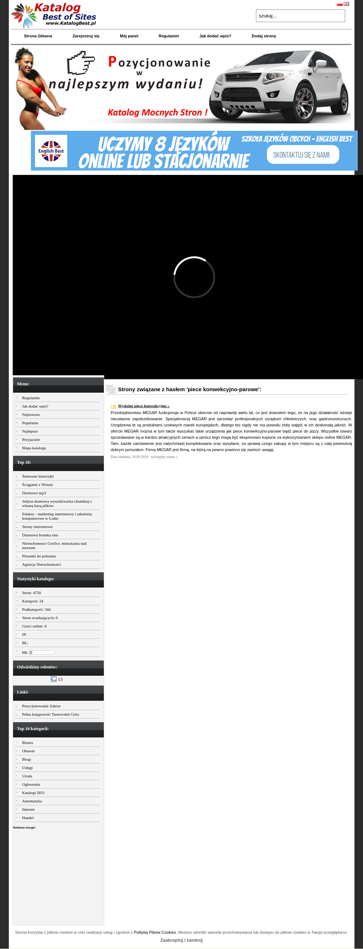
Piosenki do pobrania (39, 556)
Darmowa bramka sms (40, 535)
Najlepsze (30, 431)
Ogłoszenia (31, 784)
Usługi (27, 767)
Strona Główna (38, 36)
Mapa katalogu (34, 448)
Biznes (27, 742)
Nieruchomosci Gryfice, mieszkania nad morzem (54, 545)
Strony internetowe (37, 526)
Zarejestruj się (86, 36)
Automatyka (32, 801)
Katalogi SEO (33, 792)
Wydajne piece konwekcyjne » (144, 406)
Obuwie (28, 751)
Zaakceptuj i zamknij (181, 940)
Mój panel (129, 36)
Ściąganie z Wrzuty (37, 484)
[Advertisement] (58, 875)
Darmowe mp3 (34, 493)
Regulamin (169, 36)
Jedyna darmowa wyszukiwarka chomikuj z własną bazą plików (57, 503)
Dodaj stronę (264, 36)
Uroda (27, 776)
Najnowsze (31, 414)
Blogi (26, 759)
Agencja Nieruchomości (41, 564)
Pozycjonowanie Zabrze (41, 706)
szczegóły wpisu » (164, 457)
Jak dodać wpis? (215, 36)
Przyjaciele (31, 439)
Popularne (30, 423)
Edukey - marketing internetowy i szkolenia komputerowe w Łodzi (57, 516)
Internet (28, 809)
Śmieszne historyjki (38, 476)
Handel (28, 817)
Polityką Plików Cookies (155, 932)
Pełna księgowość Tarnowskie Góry (50, 714)
